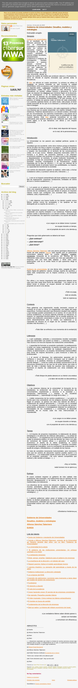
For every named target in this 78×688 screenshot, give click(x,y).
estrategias (59, 667)
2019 (4, 239)
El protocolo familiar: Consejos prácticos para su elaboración (17, 116)
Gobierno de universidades (37, 269)
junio (5, 225)
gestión (74, 667)
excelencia (65, 667)
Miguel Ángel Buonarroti (36, 647)
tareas (69, 668)
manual (48, 252)
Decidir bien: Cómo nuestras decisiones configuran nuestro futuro (17, 156)
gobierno (29, 668)
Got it (44, 9)
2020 (4, 237)
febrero (6, 231)
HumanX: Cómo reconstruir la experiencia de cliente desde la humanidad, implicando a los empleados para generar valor (17, 165)
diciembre (7, 201)
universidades (30, 669)
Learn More (36, 9)
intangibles (39, 668)
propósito (59, 668)
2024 (4, 197)
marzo (6, 229)
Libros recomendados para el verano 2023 (14, 223)
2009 (4, 255)
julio (5, 208)
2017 (4, 242)
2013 (4, 248)
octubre (6, 204)
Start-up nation (49, 607)
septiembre (7, 205)
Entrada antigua (72, 680)
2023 (4, 199)
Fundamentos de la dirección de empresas (43, 604)
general (70, 667)
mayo (6, 226)
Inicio (53, 680)
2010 (4, 253)
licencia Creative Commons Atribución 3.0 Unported (12, 267)
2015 (4, 245)
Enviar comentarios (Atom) (43, 684)
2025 (4, 196)
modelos (50, 668)
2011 (4, 252)
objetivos (55, 668)
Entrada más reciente (33, 680)
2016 (4, 244)
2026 (4, 194)
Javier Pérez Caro (17, 26)
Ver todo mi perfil (15, 28)
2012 (4, 250)
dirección (50, 667)
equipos (54, 667)
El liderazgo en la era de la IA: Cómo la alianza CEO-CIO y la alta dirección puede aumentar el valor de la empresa (17, 133)
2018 (4, 240)
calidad (36, 667)
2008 (4, 257)
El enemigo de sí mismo (52, 653)
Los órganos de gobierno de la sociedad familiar (17, 147)
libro (46, 117)
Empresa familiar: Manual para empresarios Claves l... (11, 218)
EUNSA (30, 528)
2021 (4, 235)
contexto (41, 667)
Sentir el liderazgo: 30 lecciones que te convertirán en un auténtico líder (17, 140)
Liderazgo (45, 668)
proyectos (64, 668)
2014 (4, 247)
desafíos (45, 667)
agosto (6, 207)
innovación (34, 668)
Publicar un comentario (33, 677)
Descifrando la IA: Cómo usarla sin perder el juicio (16, 123)
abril (5, 228)
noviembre (7, 202)
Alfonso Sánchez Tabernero (37, 251)
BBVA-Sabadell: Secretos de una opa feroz (16, 98)
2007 (4, 258)
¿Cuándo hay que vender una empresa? (16, 107)
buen (33, 667)
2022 (4, 234)
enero (6, 232)
